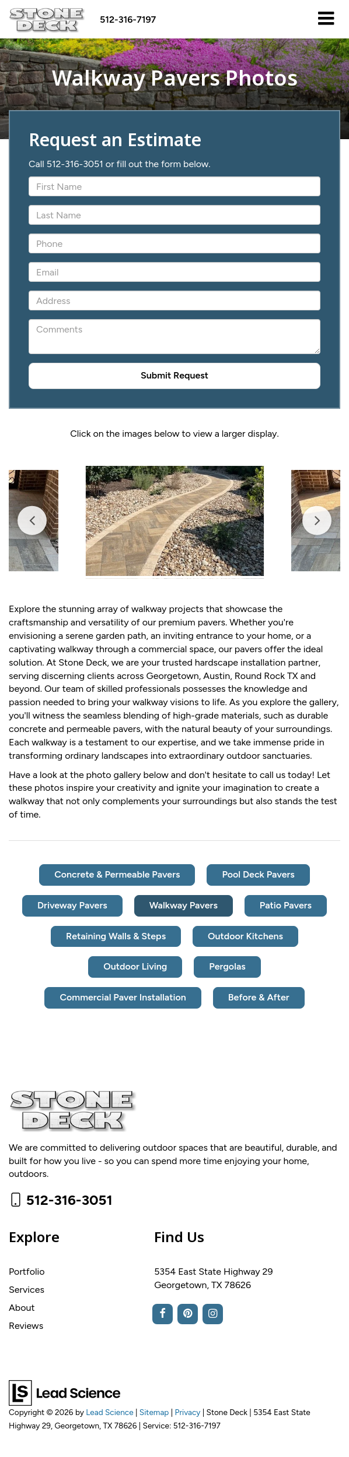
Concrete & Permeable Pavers (117, 874)
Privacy (188, 1412)
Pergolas (227, 966)
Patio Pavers (286, 905)
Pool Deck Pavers (258, 874)
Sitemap (154, 1412)
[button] (128, 19)
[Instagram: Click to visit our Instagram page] (212, 1314)
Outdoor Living (135, 966)
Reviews (26, 1325)
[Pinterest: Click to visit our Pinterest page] (187, 1314)
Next (317, 521)
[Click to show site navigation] (326, 19)
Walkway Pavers (183, 905)
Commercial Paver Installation (123, 997)
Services (26, 1289)
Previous (32, 521)
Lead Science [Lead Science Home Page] (109, 1412)
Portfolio (26, 1271)
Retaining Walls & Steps (116, 936)
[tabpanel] (174, 521)
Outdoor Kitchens (245, 936)
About (21, 1307)
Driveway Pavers (72, 905)
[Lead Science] (64, 1392)
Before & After (258, 997)
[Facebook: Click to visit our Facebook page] (162, 1314)
